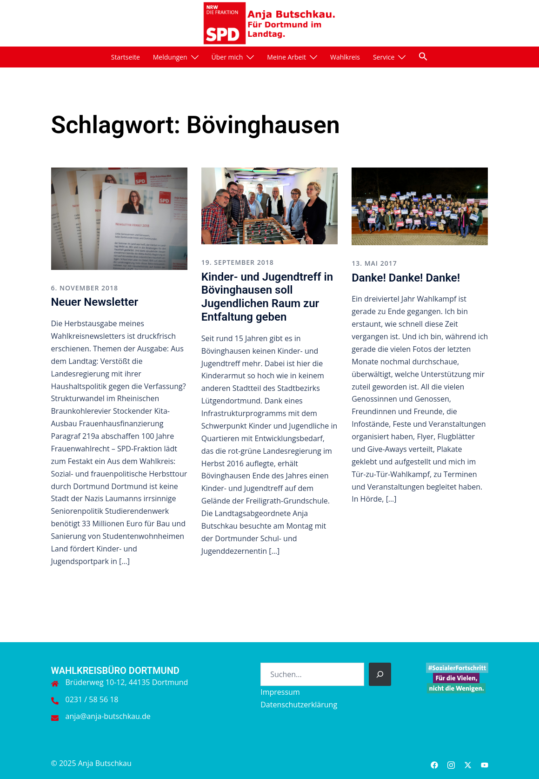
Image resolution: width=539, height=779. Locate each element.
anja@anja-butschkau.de (108, 716)
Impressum (279, 692)
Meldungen (170, 57)
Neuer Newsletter (95, 302)
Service (383, 57)
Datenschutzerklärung (298, 704)
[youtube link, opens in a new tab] (484, 763)
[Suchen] (380, 674)
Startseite (125, 57)
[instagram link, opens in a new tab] (451, 763)
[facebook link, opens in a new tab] (434, 763)
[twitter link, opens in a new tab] (468, 763)
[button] (423, 56)
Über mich (227, 57)
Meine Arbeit (286, 57)
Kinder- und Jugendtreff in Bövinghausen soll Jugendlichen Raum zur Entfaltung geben (267, 296)
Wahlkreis (345, 57)
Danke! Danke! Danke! (406, 277)
